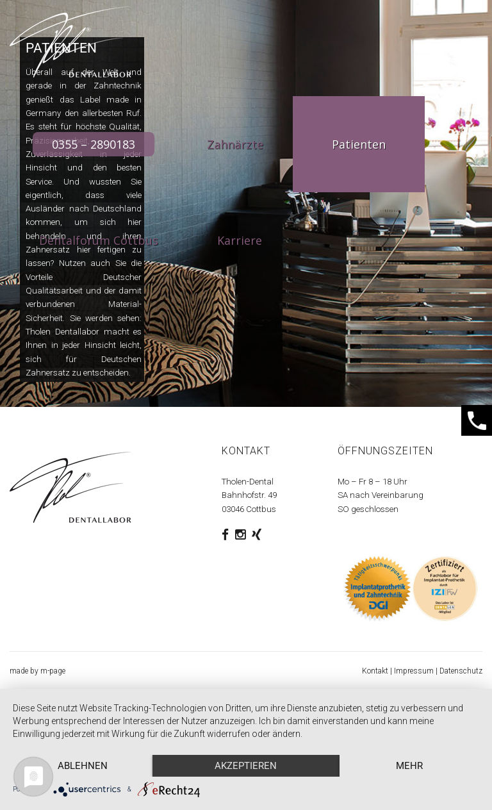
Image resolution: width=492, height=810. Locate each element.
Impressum (414, 670)
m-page (52, 670)
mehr (409, 766)
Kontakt (375, 670)
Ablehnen (83, 766)
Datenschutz (460, 670)
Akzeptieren (246, 766)
